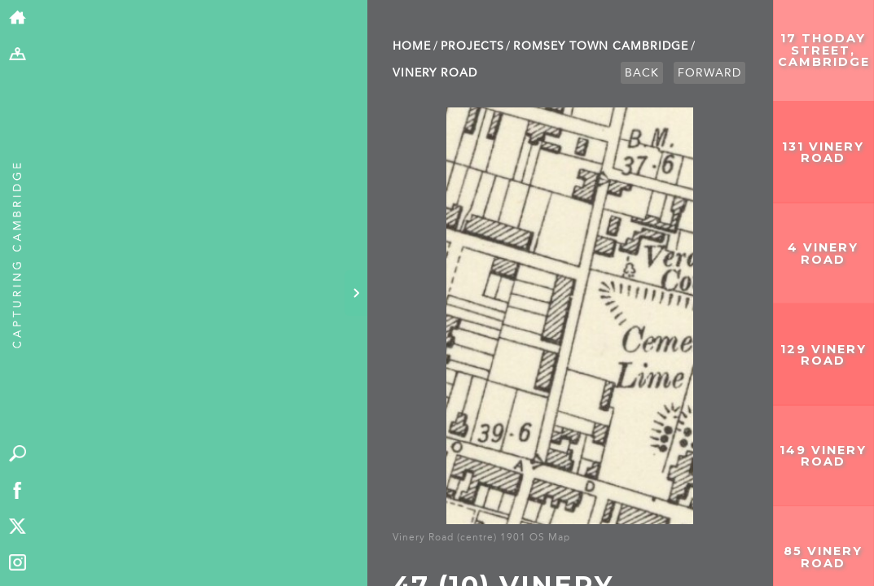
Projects (472, 46)
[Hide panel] (356, 293)
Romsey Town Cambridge (600, 46)
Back (642, 73)
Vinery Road (435, 73)
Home (412, 46)
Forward (709, 73)
